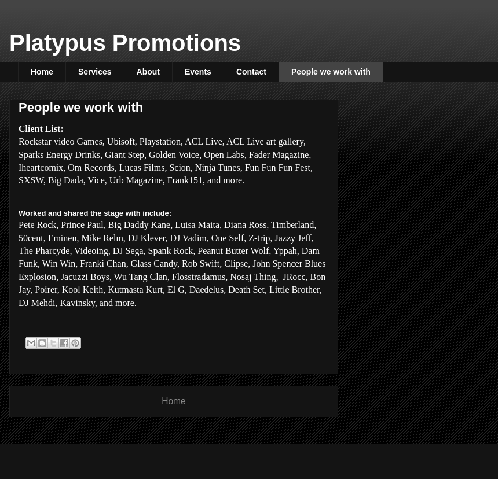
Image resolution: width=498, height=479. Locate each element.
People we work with (331, 71)
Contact (251, 71)
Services (95, 71)
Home (42, 71)
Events (198, 71)
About (148, 71)
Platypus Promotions (125, 43)
